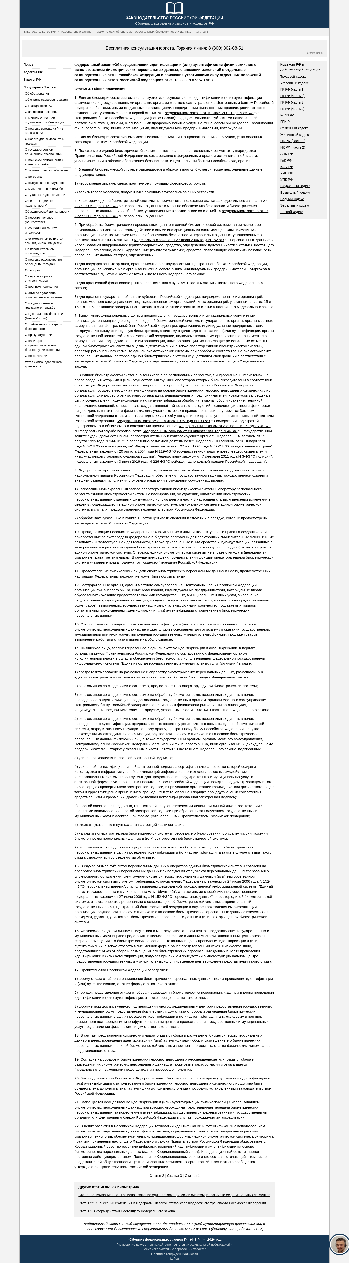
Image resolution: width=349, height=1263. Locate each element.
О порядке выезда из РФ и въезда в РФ (44, 131)
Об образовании (37, 93)
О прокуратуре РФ (38, 335)
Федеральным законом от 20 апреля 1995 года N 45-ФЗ (190, 431)
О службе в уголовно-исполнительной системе (43, 295)
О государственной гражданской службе (40, 305)
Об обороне (33, 270)
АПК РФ (286, 154)
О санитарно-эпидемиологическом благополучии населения (43, 345)
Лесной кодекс (291, 212)
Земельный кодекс (295, 205)
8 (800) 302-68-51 (225, 48)
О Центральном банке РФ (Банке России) (44, 316)
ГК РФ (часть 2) (292, 96)
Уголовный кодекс (294, 83)
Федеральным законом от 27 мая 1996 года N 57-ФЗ (179, 446)
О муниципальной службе (44, 189)
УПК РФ (286, 180)
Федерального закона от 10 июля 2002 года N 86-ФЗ (209, 113)
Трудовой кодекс (293, 76)
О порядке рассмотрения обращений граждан (43, 262)
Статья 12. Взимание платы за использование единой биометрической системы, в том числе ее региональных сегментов (174, 1195)
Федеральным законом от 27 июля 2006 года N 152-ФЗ (120, 896)
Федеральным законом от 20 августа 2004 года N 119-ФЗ (122, 451)
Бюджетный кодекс (295, 186)
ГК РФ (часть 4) (292, 109)
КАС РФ (286, 167)
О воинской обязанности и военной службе (44, 162)
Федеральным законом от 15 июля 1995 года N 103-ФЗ (163, 421)
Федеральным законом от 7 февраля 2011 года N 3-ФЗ (203, 456)
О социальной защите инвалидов (41, 230)
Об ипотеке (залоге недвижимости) (39, 203)
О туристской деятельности (45, 195)
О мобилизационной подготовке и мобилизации (44, 120)
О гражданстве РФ (38, 106)
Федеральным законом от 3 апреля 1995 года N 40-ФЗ (225, 426)
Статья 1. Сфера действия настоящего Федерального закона (126, 1211)
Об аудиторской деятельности (47, 211)
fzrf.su (174, 1258)
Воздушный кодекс (295, 192)
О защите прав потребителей (46, 170)
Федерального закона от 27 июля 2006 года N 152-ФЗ (179, 240)
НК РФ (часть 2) (292, 147)
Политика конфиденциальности (174, 1254)
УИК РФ (286, 173)
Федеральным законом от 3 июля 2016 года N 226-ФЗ (119, 461)
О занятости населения (42, 112)
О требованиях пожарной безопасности (43, 327)
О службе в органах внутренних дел (39, 278)
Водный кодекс (292, 199)
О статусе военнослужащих (45, 183)
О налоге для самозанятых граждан (44, 141)
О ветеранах (34, 176)
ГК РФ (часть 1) (292, 89)
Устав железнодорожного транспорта (43, 364)
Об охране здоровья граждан (46, 99)
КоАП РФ (287, 115)
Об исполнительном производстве (39, 251)
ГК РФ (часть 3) (292, 102)
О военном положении (41, 286)
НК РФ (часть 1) (292, 141)
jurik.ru (319, 53)
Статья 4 (192, 1175)
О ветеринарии (36, 356)
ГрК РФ (286, 160)
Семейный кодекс (294, 128)
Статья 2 (156, 1175)
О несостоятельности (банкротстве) (40, 220)
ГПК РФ (286, 121)
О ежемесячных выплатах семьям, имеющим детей (44, 241)
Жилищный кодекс (295, 135)
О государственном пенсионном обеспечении (43, 152)
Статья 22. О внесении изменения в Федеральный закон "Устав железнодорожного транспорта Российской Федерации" (172, 1203)
